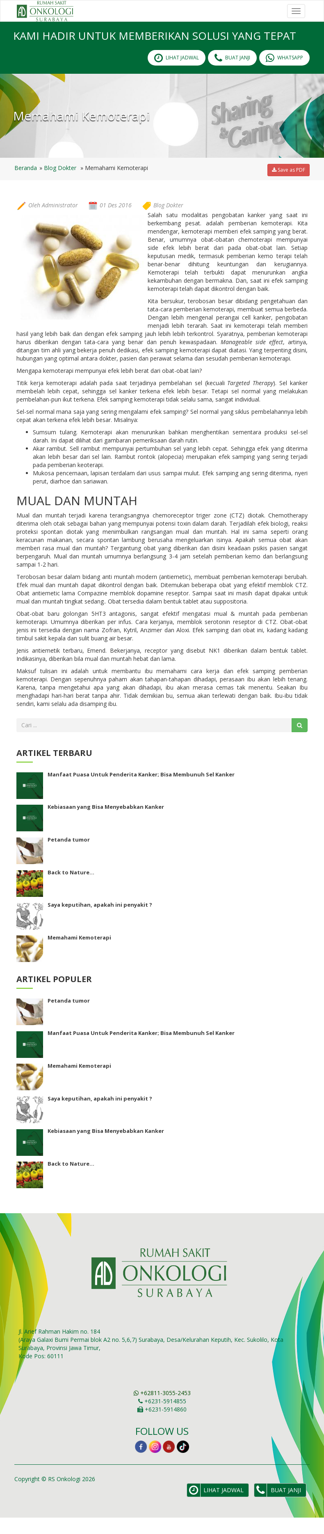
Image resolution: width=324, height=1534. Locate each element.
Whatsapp (284, 74)
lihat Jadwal (176, 74)
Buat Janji (232, 74)
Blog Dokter (60, 184)
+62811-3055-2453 (162, 1409)
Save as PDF (288, 186)
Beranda (25, 184)
